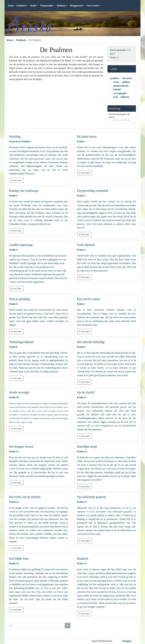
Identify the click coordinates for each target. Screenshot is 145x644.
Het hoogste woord (21, 446)
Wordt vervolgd (19, 392)
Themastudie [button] (46, 5)
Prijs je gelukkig (19, 299)
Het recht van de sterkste (24, 497)
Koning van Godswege (23, 190)
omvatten (127, 78)
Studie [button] (33, 5)
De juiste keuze (87, 136)
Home (11, 5)
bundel (117, 89)
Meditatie (21, 40)
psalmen (114, 78)
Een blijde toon (18, 558)
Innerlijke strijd (87, 446)
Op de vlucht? (86, 392)
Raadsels (82, 558)
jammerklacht (120, 85)
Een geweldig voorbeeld (92, 190)
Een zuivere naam (88, 299)
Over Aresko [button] (93, 5)
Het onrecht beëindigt (91, 342)
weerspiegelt (119, 93)
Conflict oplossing (21, 245)
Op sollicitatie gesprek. (91, 497)
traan (116, 81)
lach (115, 96)
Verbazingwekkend (21, 342)
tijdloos (126, 81)
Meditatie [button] (61, 5)
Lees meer (16, 180)
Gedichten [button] (21, 5)
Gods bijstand (86, 245)
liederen (125, 96)
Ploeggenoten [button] (76, 5)
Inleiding (15, 136)
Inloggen (127, 640)
